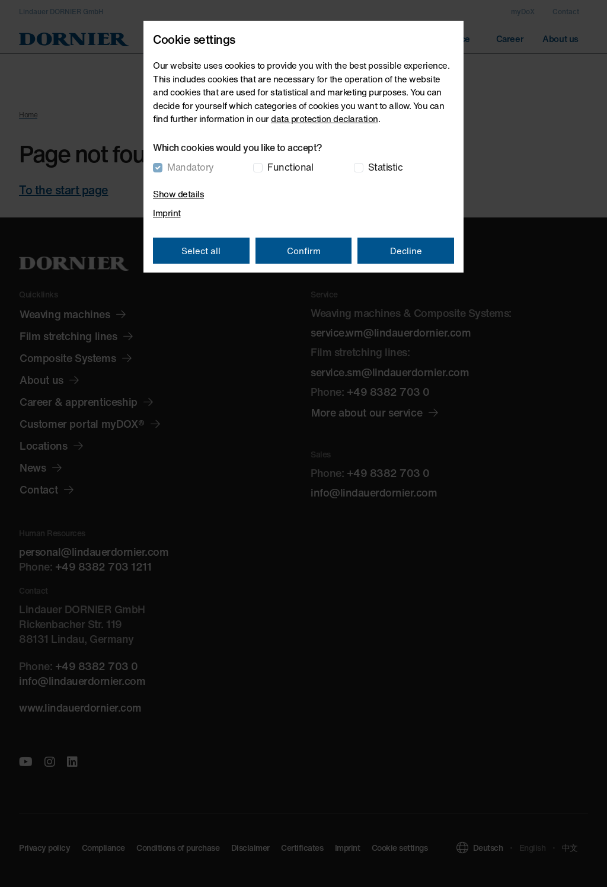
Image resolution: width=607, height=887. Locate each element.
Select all (201, 250)
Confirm (304, 250)
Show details (178, 193)
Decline (406, 250)
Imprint (167, 212)
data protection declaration (324, 118)
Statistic (385, 167)
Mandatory (190, 167)
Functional (290, 167)
